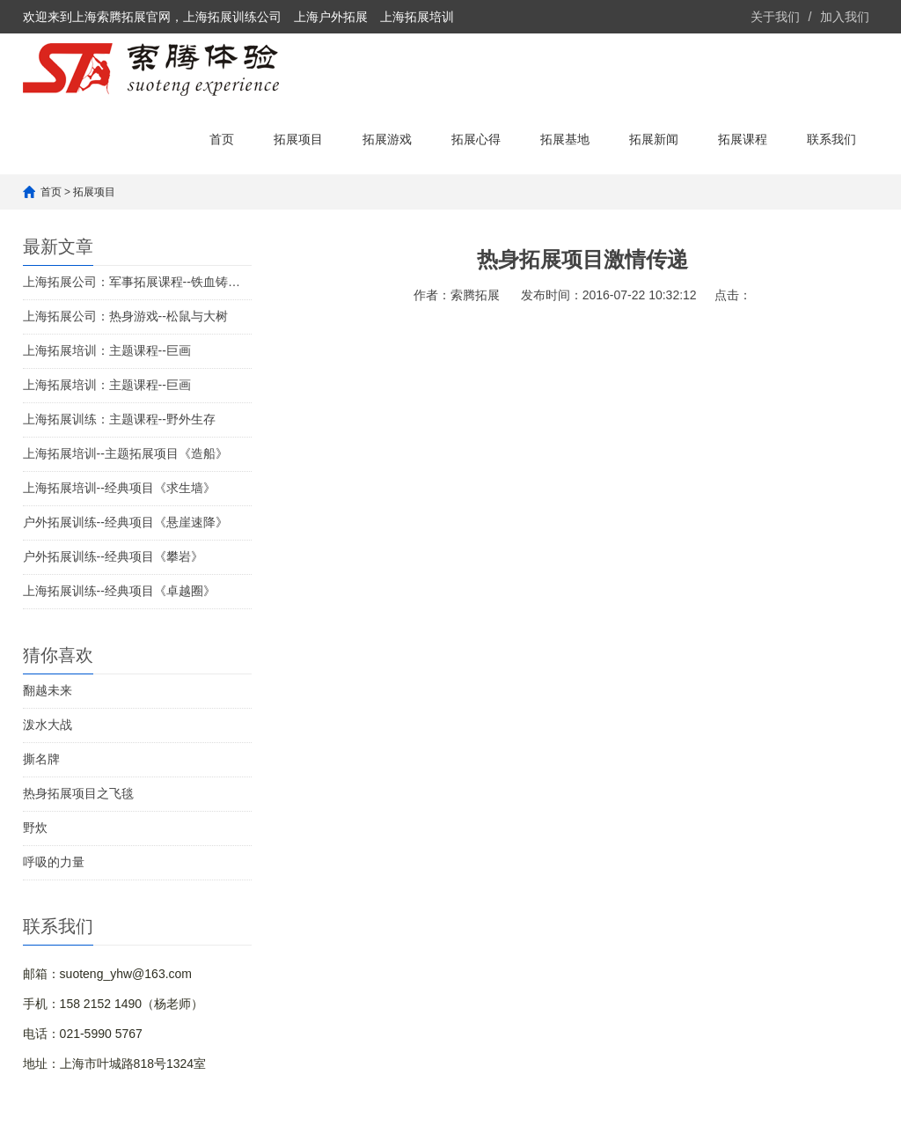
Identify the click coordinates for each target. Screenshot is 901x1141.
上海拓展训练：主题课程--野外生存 (119, 419)
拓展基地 (565, 139)
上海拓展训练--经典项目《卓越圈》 (119, 591)
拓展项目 (298, 139)
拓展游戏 (387, 139)
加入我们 (844, 17)
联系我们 (831, 139)
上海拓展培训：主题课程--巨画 (107, 350)
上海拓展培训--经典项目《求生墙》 (119, 488)
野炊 (35, 828)
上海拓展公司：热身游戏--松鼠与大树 (125, 316)
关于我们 (775, 17)
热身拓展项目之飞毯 (78, 793)
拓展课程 (742, 139)
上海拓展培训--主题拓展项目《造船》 (125, 453)
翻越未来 (47, 690)
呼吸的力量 (53, 862)
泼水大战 (47, 725)
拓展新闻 (653, 139)
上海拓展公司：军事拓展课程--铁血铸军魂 (137, 282)
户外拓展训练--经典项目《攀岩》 (113, 556)
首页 (221, 139)
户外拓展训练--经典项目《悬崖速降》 (125, 522)
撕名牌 (41, 759)
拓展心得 (476, 139)
